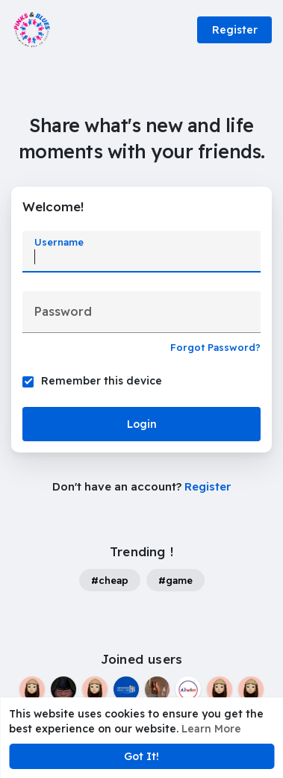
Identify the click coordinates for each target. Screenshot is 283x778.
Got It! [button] (141, 756)
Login (142, 424)
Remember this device (101, 381)
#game (175, 580)
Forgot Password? (215, 347)
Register (235, 30)
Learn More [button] (211, 728)
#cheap (109, 580)
